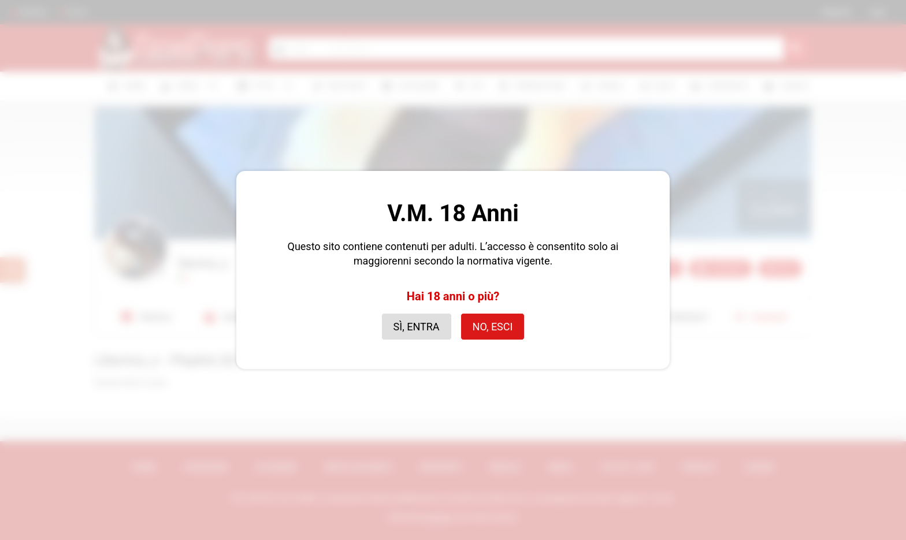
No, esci (493, 327)
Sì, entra (416, 327)
